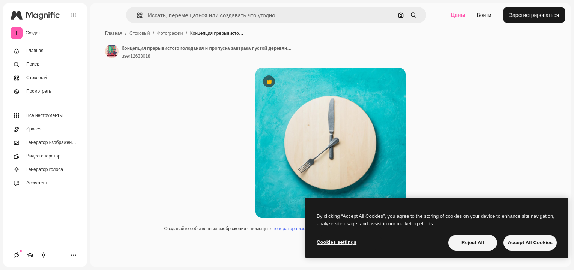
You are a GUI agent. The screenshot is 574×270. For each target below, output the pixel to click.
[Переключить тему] (44, 255)
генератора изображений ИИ (303, 228)
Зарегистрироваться (534, 15)
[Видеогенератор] (45, 156)
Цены (458, 15)
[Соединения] (17, 255)
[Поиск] (45, 64)
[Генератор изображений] (45, 143)
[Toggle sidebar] (74, 15)
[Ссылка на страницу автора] (112, 51)
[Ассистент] (45, 183)
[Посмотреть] (45, 92)
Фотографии (170, 33)
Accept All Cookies (530, 242)
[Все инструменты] (45, 116)
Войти (483, 15)
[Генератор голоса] (45, 170)
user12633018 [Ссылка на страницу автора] (136, 56)
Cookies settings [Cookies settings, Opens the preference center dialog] (336, 242)
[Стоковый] (45, 78)
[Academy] (30, 255)
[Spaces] (45, 129)
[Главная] (45, 51)
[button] (136, 15)
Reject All (472, 242)
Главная (113, 33)
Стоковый (139, 33)
